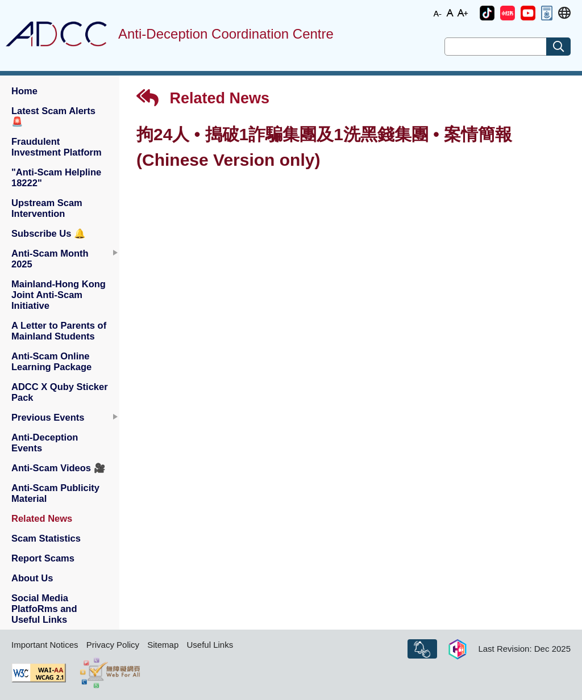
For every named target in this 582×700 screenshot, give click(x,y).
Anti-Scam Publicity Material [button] (55, 493)
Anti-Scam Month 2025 (50, 258)
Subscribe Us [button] (48, 233)
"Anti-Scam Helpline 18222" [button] (56, 177)
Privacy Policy (112, 644)
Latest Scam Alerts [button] (53, 116)
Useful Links (209, 644)
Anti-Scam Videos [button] (58, 468)
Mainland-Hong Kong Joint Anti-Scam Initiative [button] (58, 295)
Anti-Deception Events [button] (44, 442)
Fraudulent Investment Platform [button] (56, 146)
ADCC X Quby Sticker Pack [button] (59, 392)
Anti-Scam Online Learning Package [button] (51, 361)
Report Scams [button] (42, 558)
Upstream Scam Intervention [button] (46, 208)
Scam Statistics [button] (46, 538)
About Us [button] (32, 578)
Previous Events (47, 417)
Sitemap (162, 644)
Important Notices (44, 644)
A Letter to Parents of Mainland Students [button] (58, 330)
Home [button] (24, 91)
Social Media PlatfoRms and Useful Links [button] (44, 608)
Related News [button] (41, 518)
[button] (487, 13)
